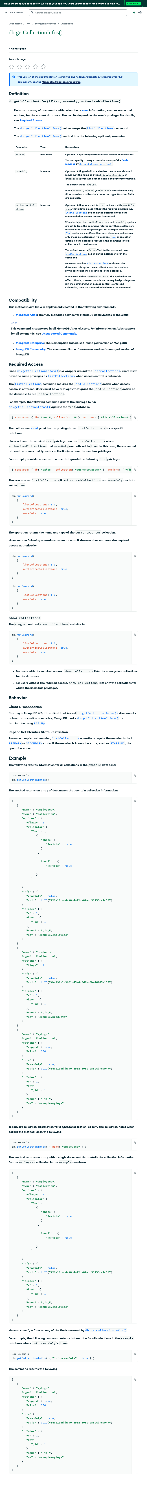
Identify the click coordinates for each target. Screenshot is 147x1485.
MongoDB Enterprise (30, 343)
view (85, 110)
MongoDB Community (31, 349)
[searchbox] (78, 12)
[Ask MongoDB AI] (134, 12)
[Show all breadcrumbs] (28, 23)
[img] (11, 66)
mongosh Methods (45, 23)
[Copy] (134, 417)
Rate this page (17, 59)
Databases (67, 23)
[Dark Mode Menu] (140, 12)
